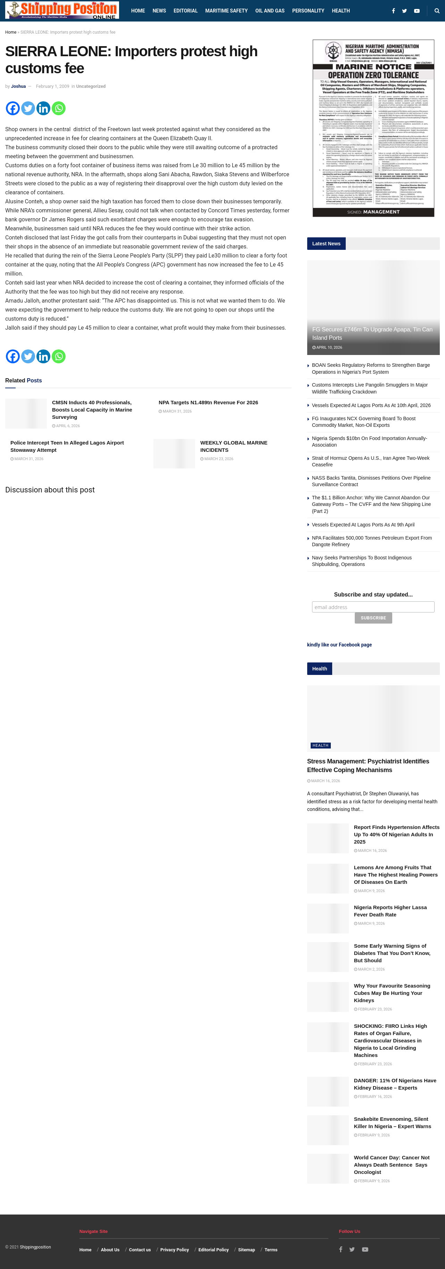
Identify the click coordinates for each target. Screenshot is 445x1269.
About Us (110, 1249)
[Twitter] (28, 108)
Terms (271, 1249)
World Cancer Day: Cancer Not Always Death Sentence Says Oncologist (392, 1164)
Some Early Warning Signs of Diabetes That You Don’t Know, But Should (392, 953)
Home (138, 11)
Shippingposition (35, 1246)
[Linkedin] (43, 108)
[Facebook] (13, 108)
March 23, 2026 (216, 459)
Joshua (18, 86)
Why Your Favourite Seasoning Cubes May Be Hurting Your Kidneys (392, 993)
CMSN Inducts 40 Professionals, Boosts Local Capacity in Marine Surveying (92, 409)
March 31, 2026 (175, 411)
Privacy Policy (174, 1249)
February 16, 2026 (373, 1096)
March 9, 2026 (369, 890)
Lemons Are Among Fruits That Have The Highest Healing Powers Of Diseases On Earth (396, 874)
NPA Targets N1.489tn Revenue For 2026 (208, 402)
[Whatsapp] (59, 108)
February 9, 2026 (372, 1135)
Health (341, 11)
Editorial (186, 11)
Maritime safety (226, 11)
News (159, 11)
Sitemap (246, 1249)
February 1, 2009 (52, 86)
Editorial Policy (214, 1249)
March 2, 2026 (369, 969)
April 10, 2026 (327, 347)
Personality (308, 11)
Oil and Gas (270, 11)
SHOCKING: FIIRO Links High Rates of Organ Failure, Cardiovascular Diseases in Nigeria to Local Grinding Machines (390, 1040)
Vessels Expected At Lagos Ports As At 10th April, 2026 (371, 405)
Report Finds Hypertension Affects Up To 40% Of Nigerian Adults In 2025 (397, 834)
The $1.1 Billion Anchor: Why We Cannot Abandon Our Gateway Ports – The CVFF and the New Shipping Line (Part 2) (371, 504)
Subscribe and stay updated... (373, 595)
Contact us (140, 1249)
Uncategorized (91, 86)
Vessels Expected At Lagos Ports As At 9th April (363, 524)
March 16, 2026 (323, 780)
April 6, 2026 (66, 426)
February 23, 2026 (373, 1009)
